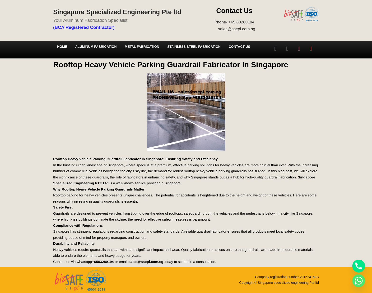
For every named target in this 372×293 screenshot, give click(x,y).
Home (62, 47)
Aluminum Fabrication (96, 47)
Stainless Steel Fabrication (194, 47)
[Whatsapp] (358, 280)
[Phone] (358, 266)
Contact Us (239, 47)
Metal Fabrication (142, 47)
